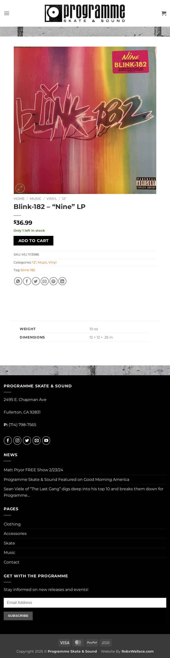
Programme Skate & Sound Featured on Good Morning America (66, 479)
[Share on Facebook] (27, 281)
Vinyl (51, 199)
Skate (9, 543)
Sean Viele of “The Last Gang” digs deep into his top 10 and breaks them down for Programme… (83, 492)
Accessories (15, 533)
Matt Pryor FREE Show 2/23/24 (33, 470)
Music (35, 199)
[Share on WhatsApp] (18, 281)
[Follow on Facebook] (8, 440)
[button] (7, 13)
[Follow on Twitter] (27, 440)
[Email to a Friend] (45, 281)
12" (64, 199)
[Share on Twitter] (36, 281)
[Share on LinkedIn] (62, 281)
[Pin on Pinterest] (53, 281)
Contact (11, 562)
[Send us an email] (36, 440)
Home (19, 199)
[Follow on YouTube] (46, 440)
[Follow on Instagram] (17, 440)
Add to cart (33, 240)
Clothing (12, 524)
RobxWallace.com (138, 651)
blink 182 (28, 270)
